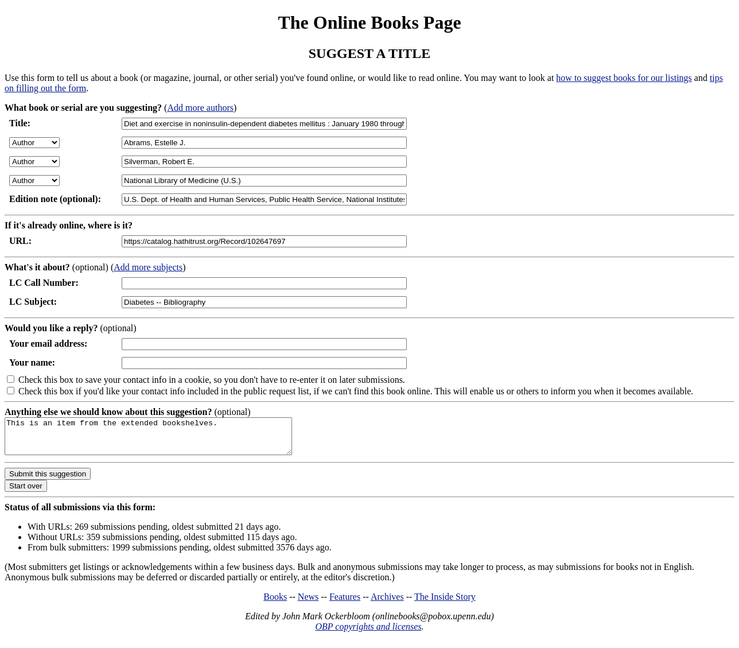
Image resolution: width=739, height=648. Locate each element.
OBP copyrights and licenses (368, 633)
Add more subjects (148, 267)
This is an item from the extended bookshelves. (165, 439)
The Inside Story (445, 603)
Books (275, 603)
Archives (387, 603)
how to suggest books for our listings (623, 78)
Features (344, 603)
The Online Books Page (369, 22)
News (308, 603)
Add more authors (200, 107)
